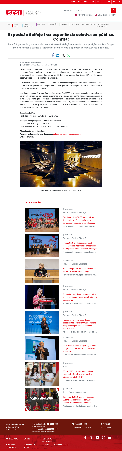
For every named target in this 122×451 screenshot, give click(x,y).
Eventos (75, 24)
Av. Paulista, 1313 (12, 427)
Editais (27, 439)
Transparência (88, 24)
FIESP (73, 2)
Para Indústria (28, 25)
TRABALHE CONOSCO (81, 427)
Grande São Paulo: (45, 425)
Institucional (12, 439)
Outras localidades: (45, 430)
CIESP (80, 2)
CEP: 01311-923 (12, 430)
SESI (86, 2)
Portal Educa (83, 15)
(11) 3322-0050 (52, 424)
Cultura (41, 24)
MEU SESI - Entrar (105, 15)
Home (8, 24)
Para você (15, 25)
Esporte (64, 24)
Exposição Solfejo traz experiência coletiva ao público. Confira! (61, 37)
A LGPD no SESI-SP (61, 445)
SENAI (92, 2)
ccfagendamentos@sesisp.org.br (67, 134)
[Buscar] (87, 10)
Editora (45, 445)
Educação (52, 24)
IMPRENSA (106, 424)
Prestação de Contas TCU (103, 25)
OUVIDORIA (106, 427)
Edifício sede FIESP (15, 424)
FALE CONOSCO (79, 424)
